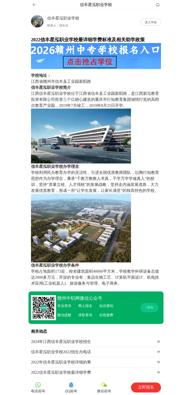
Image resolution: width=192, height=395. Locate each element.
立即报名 (146, 387)
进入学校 (151, 22)
